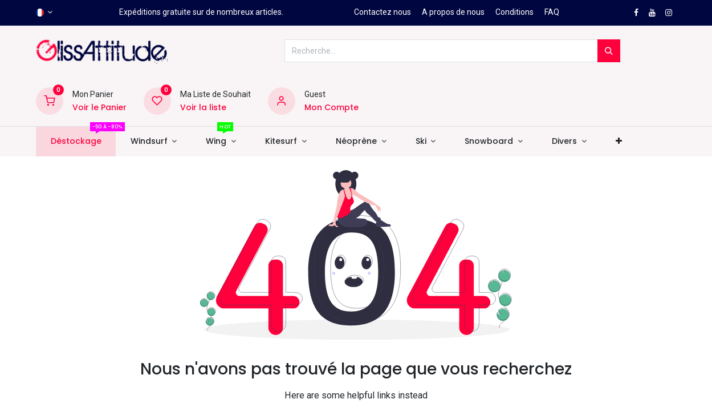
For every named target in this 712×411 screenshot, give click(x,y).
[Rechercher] (608, 50)
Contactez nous (382, 12)
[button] (618, 141)
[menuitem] (76, 141)
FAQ (551, 12)
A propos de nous (453, 12)
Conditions (514, 12)
